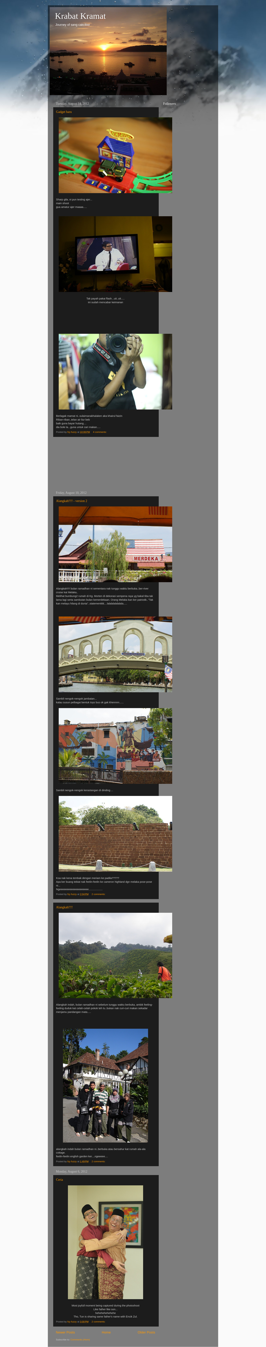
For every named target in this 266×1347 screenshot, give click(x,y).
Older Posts (146, 1332)
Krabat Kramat (80, 16)
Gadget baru (64, 112)
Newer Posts (65, 1332)
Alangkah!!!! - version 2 (71, 501)
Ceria (59, 1179)
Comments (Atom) (80, 1339)
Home (106, 1332)
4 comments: (100, 432)
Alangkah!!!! (64, 907)
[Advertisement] (105, 464)
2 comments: (99, 894)
